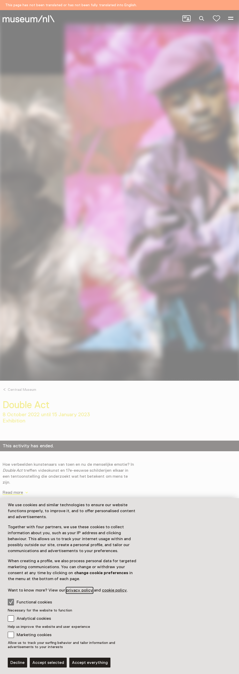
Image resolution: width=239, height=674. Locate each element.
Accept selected (48, 662)
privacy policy (79, 590)
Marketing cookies (34, 635)
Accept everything (90, 662)
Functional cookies (30, 602)
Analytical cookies (34, 618)
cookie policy (114, 590)
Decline (17, 662)
